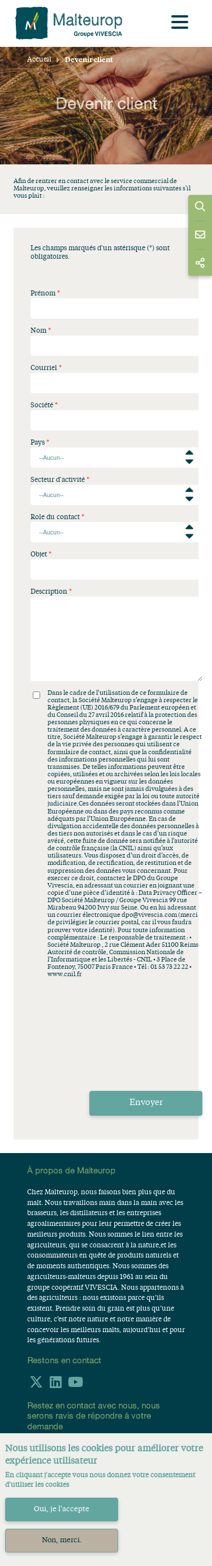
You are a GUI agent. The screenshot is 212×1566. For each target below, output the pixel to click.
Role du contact (55, 517)
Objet (39, 554)
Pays (38, 443)
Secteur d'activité (58, 480)
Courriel (44, 368)
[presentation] (116, 1054)
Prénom (43, 293)
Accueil (39, 59)
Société (42, 405)
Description (49, 592)
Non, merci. (62, 1540)
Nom (38, 331)
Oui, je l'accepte (61, 1509)
